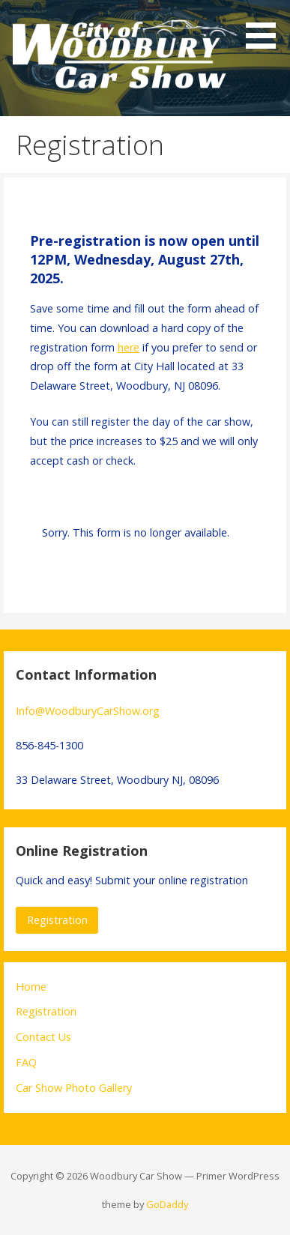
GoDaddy (167, 1204)
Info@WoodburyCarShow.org (88, 711)
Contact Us (43, 1037)
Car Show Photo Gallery (74, 1088)
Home (31, 986)
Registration (57, 920)
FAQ (26, 1062)
